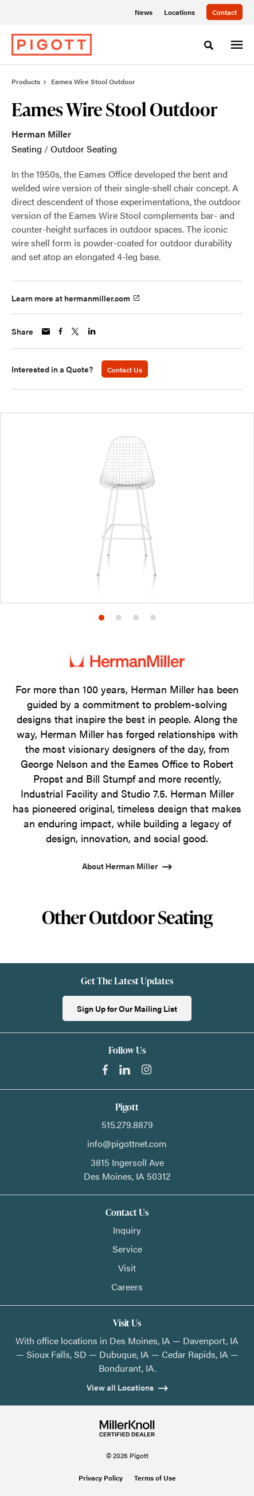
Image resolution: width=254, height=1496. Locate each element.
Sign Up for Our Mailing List (127, 1008)
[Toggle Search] (208, 45)
